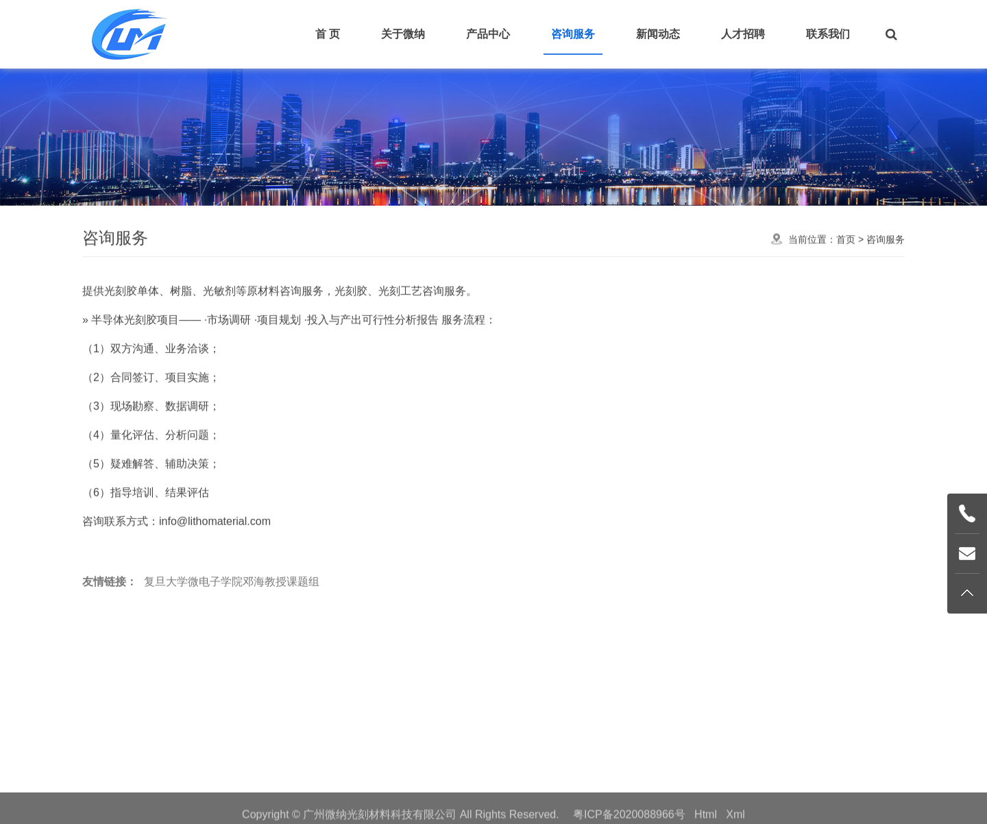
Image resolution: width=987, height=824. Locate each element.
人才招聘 (743, 34)
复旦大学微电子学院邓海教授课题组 (231, 602)
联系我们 (828, 34)
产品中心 (488, 34)
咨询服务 (573, 34)
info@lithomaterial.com (215, 564)
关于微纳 (403, 34)
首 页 (327, 34)
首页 (845, 244)
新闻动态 (658, 34)
